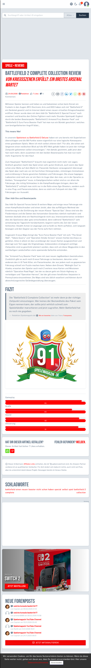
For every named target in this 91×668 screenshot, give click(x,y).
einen (18, 489)
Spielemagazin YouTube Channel (27, 619)
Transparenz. (67, 315)
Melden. (81, 442)
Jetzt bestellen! (17, 586)
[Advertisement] (46, 38)
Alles (69, 15)
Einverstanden (56, 663)
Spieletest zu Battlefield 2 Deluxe (32, 137)
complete (9, 492)
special (57, 489)
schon (44, 489)
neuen (25, 489)
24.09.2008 (12, 94)
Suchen (82, 15)
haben (51, 489)
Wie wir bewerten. (45, 315)
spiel (71, 489)
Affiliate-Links (29, 464)
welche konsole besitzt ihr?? (25, 606)
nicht (38, 489)
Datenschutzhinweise (38, 662)
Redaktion (25, 94)
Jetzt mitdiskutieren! (45, 642)
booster (32, 489)
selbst (65, 489)
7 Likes (36, 94)
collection (81, 492)
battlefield (10, 489)
